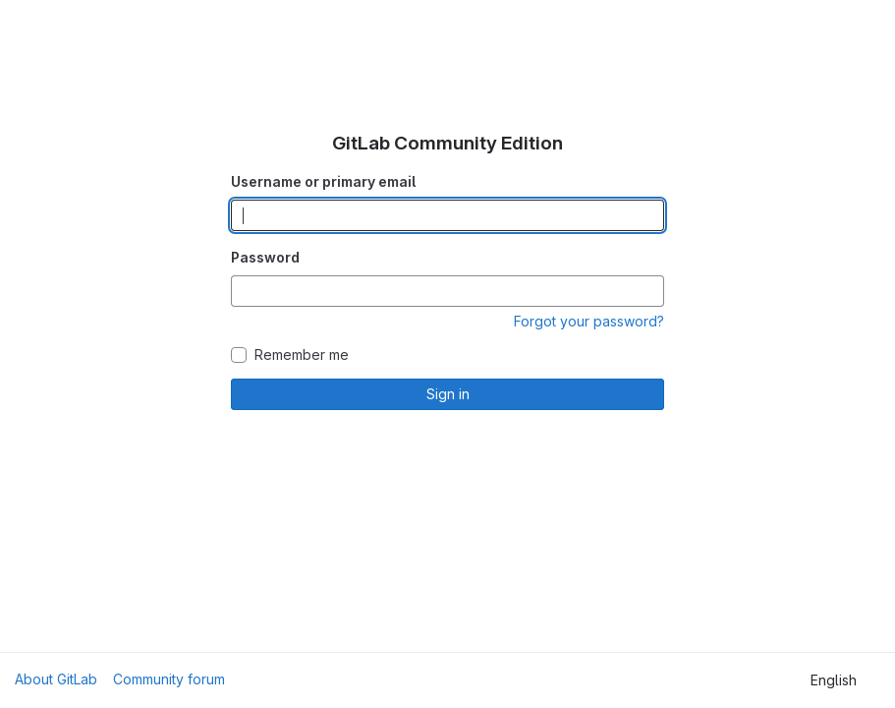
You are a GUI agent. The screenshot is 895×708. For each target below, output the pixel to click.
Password (265, 257)
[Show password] (648, 291)
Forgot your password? (589, 321)
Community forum (169, 679)
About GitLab (56, 679)
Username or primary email (323, 181)
